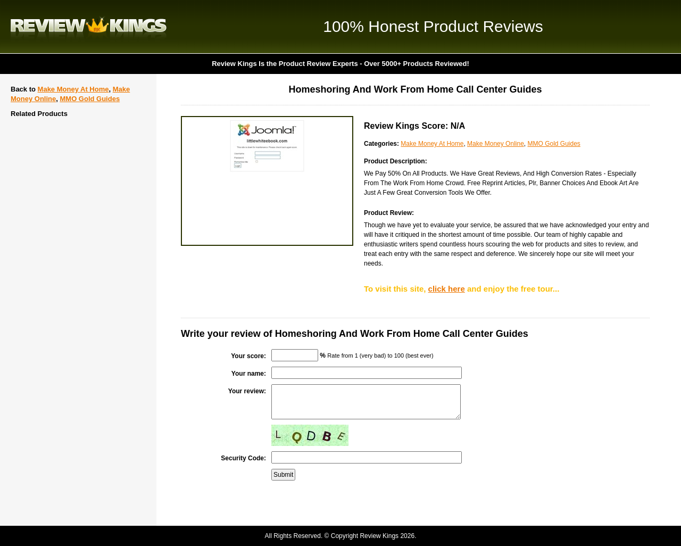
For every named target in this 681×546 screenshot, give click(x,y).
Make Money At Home (73, 89)
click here (446, 288)
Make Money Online (495, 143)
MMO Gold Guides (90, 99)
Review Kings (88, 26)
